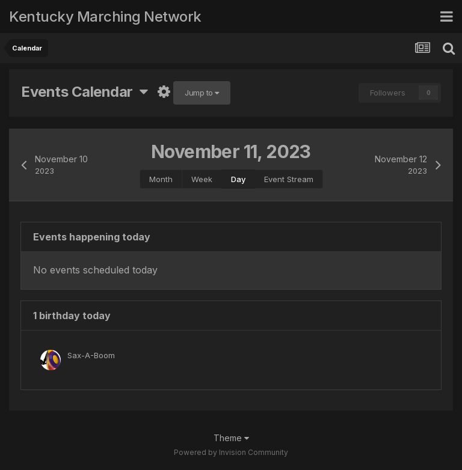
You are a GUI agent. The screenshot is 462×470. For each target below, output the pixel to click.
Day (238, 179)
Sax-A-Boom (91, 355)
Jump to (202, 92)
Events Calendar (84, 91)
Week (201, 179)
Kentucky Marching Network (105, 16)
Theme (231, 438)
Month (161, 179)
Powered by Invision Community (231, 452)
